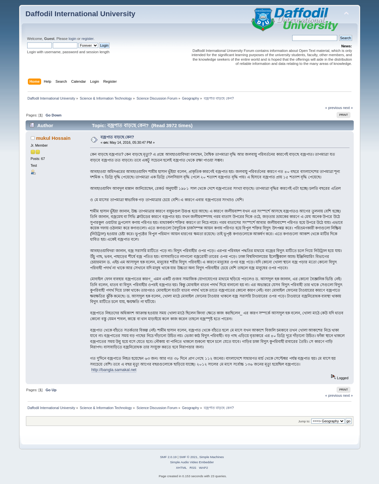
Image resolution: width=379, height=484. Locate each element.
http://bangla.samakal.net (113, 370)
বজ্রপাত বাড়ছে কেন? (117, 137)
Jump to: (304, 421)
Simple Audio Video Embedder (192, 462)
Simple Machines (211, 457)
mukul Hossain (53, 138)
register (88, 39)
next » (348, 108)
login (72, 39)
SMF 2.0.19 (168, 457)
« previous (333, 108)
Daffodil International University (80, 14)
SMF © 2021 (188, 457)
